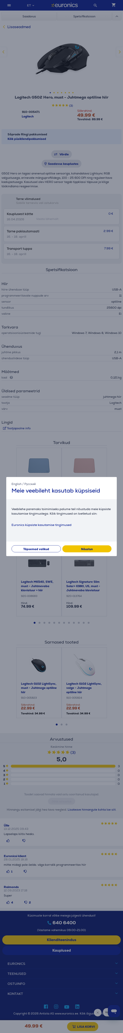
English (17, 484)
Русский (30, 484)
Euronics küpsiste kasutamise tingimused (41, 525)
